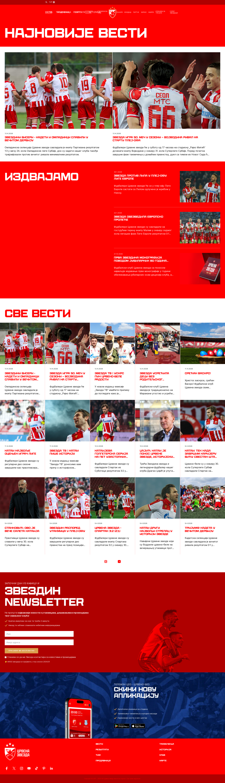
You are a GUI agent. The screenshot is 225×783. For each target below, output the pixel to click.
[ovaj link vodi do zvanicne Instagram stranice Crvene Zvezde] (21, 768)
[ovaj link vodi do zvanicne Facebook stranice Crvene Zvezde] (6, 768)
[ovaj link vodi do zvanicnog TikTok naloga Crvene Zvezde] (36, 768)
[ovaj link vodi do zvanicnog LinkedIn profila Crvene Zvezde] (51, 768)
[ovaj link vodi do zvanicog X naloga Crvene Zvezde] (14, 768)
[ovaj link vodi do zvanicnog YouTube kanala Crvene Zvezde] (29, 768)
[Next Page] (119, 561)
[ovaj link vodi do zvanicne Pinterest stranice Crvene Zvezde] (44, 768)
